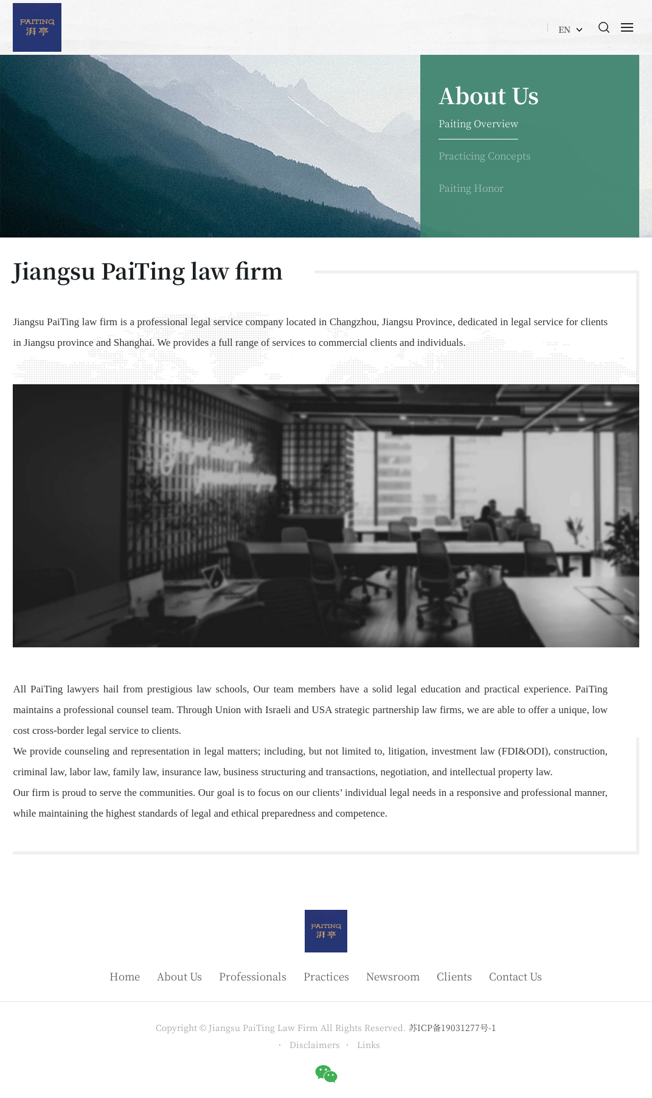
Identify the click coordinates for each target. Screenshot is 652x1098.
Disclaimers (315, 1044)
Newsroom (393, 976)
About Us (179, 976)
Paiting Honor (471, 188)
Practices (326, 976)
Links (368, 1044)
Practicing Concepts (484, 156)
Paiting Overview (478, 123)
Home (124, 976)
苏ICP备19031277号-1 (452, 1027)
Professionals (252, 976)
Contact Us (515, 976)
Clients (454, 976)
